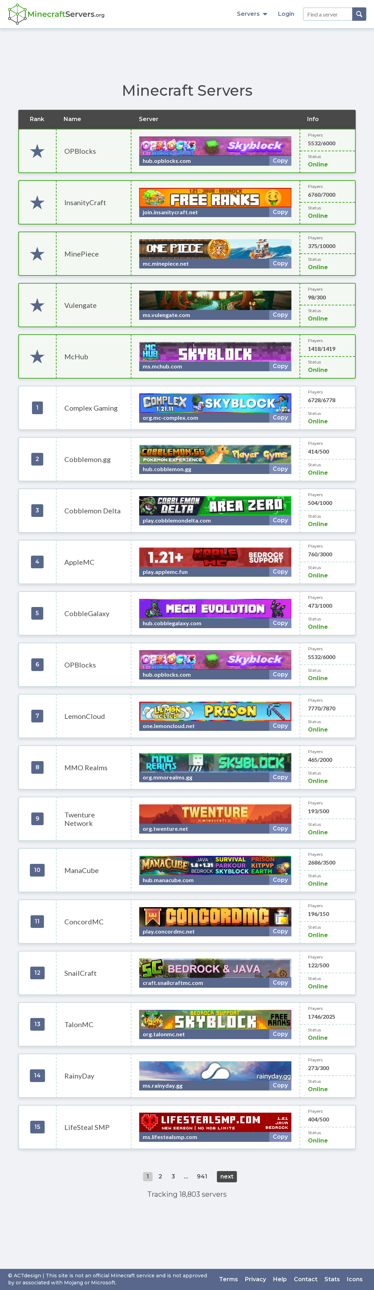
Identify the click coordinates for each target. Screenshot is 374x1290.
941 (202, 1176)
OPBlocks (80, 151)
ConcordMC (84, 921)
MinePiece (81, 253)
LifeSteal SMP (87, 1127)
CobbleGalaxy (86, 613)
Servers (252, 14)
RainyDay (79, 1075)
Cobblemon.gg (87, 459)
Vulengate (80, 305)
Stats (332, 1279)
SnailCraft (80, 973)
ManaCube (81, 870)
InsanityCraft (85, 202)
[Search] (359, 14)
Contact (305, 1279)
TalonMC (79, 1024)
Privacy (255, 1279)
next (226, 1176)
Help (280, 1279)
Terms (228, 1279)
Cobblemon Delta (92, 510)
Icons (355, 1279)
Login (286, 14)
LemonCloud (84, 716)
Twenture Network (79, 818)
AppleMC (79, 562)
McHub (76, 356)
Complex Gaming (91, 408)
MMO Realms (86, 767)
